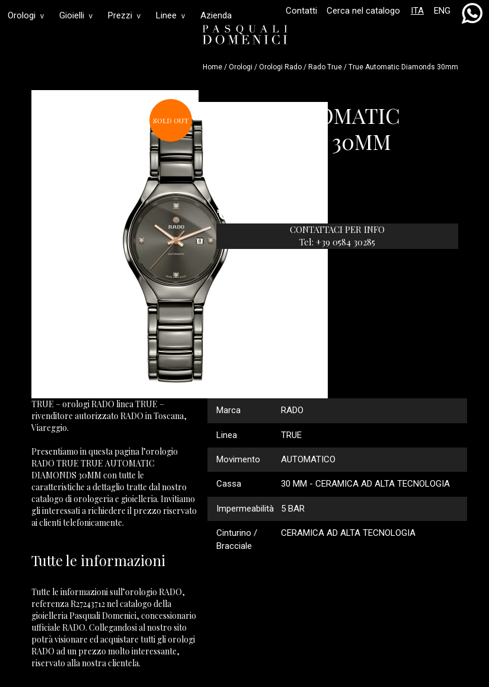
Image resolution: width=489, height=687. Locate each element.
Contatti (301, 10)
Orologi (26, 15)
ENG (442, 10)
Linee (170, 15)
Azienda (216, 15)
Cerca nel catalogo (363, 10)
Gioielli (75, 15)
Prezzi (124, 15)
